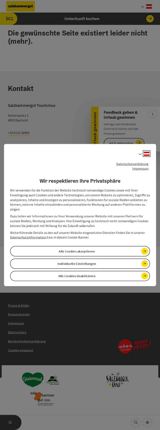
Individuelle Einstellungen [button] (77, 263)
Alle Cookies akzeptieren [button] (77, 251)
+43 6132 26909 (18, 133)
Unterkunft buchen (77, 19)
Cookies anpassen (20, 350)
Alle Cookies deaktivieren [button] (77, 276)
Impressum (140, 168)
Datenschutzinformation (28, 237)
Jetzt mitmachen (121, 143)
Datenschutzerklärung (132, 164)
